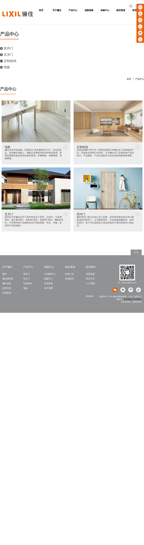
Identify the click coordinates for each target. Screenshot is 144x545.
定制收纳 (10, 61)
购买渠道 (120, 10)
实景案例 (48, 283)
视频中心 (48, 279)
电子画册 (48, 288)
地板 (7, 67)
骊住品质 (6, 283)
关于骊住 (57, 10)
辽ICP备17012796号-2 (133, 299)
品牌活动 (6, 288)
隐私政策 (89, 296)
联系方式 (90, 279)
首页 (41, 10)
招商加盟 (90, 274)
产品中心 (73, 10)
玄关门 (8, 54)
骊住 (4, 274)
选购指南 (89, 10)
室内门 (8, 48)
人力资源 (90, 283)
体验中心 (105, 10)
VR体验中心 (50, 274)
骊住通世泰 (7, 279)
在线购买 (69, 279)
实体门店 (69, 274)
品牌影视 (6, 293)
